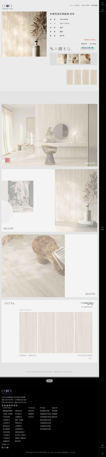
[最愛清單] (102, 10)
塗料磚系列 (6, 426)
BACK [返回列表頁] (49, 380)
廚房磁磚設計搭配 (45, 420)
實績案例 (31, 414)
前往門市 (31, 417)
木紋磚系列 (6, 423)
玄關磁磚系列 (19, 429)
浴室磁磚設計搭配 (45, 417)
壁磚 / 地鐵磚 (19, 420)
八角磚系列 (6, 438)
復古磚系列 (18, 414)
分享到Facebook (89, 48)
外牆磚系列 (18, 417)
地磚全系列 (18, 423)
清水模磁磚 (6, 429)
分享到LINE (92, 48)
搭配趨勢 (54, 414)
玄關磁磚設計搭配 (45, 423)
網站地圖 (72, 452)
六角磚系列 (6, 435)
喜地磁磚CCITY (7, 6)
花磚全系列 (18, 411)
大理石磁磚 (6, 417)
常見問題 (54, 411)
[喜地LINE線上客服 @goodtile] (93, 43)
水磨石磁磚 (6, 432)
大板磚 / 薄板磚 (85, 5)
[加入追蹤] (43, 53)
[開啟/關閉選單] (102, 228)
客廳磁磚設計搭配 (45, 414)
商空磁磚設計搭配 (45, 429)
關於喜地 (31, 411)
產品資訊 (77, 5)
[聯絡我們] (102, 446)
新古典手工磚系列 (20, 435)
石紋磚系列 (6, 420)
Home (71, 5)
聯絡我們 (54, 417)
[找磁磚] (102, 3)
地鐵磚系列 (6, 441)
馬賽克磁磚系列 (20, 432)
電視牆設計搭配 (45, 411)
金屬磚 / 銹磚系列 (20, 438)
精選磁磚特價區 (8, 411)
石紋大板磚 (94, 5)
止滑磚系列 (18, 426)
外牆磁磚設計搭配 (45, 426)
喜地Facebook (2, 447)
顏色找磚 (18, 441)
